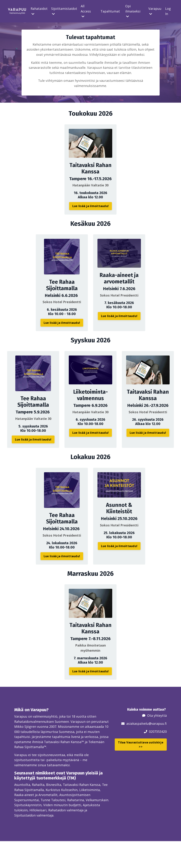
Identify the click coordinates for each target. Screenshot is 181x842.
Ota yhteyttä (157, 716)
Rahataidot (39, 11)
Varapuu (154, 11)
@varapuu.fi (158, 723)
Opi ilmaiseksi (132, 11)
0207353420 (158, 731)
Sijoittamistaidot (64, 11)
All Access (86, 11)
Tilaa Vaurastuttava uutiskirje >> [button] (140, 744)
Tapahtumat (110, 11)
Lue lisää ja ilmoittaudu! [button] (90, 206)
